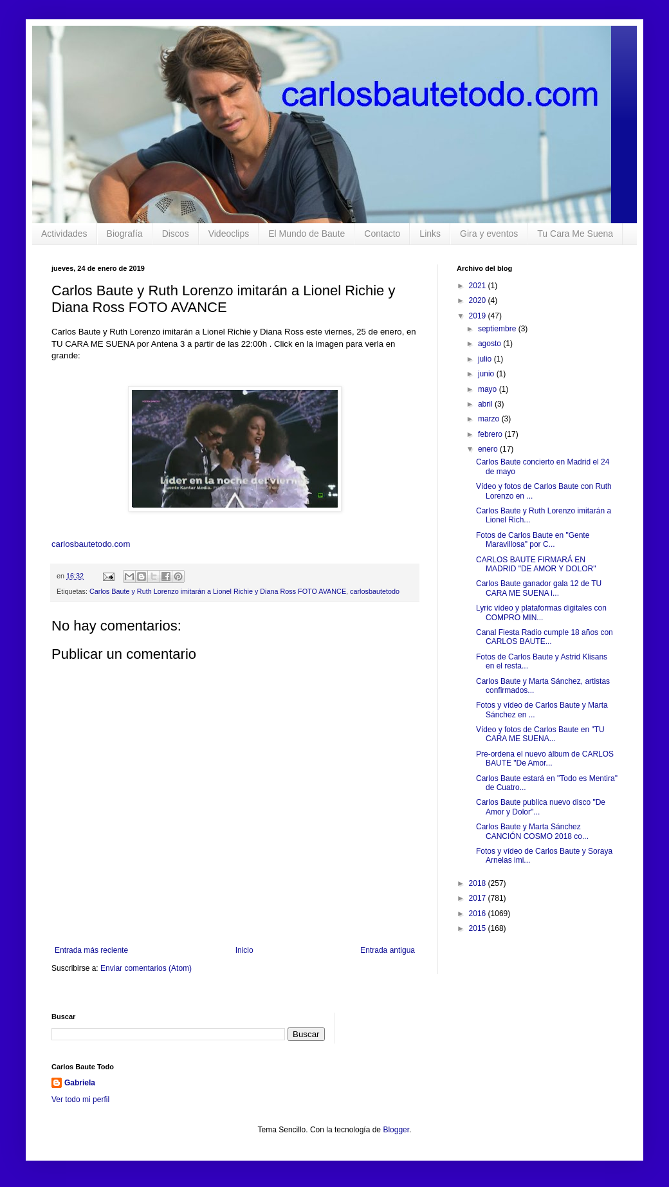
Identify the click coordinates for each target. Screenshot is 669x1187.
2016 (478, 913)
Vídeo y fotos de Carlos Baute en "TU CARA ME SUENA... (540, 734)
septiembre (498, 328)
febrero (491, 434)
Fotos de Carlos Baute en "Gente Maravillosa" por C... (532, 540)
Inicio (244, 950)
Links (430, 233)
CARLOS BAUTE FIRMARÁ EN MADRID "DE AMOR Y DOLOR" (536, 564)
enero (489, 449)
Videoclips (229, 233)
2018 (478, 883)
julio (486, 358)
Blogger (396, 1129)
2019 (478, 315)
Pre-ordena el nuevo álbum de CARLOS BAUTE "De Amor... (545, 759)
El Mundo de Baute (306, 233)
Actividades (64, 233)
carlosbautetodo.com (92, 544)
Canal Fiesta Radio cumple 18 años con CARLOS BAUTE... (544, 637)
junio (487, 373)
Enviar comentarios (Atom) (146, 968)
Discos (175, 233)
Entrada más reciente (91, 950)
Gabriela (79, 1082)
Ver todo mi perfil (80, 1099)
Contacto (382, 233)
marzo (490, 418)
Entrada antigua (387, 950)
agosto (490, 343)
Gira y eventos (489, 233)
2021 (478, 285)
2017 (478, 898)
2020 (478, 300)
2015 (478, 928)
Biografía (125, 233)
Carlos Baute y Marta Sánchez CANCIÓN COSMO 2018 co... (532, 831)
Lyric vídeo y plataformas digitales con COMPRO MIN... (541, 612)
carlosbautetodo (374, 591)
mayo (488, 389)
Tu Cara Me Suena (575, 233)
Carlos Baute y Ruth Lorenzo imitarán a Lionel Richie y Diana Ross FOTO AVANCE (217, 591)
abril (486, 404)
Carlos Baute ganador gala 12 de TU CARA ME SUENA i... (538, 588)
